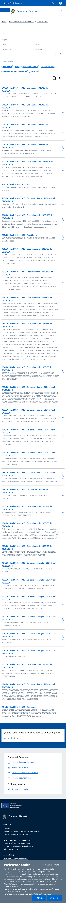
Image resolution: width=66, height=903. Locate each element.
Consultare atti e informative (21, 21)
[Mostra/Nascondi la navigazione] (4, 9)
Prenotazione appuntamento (15, 858)
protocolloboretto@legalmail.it (20, 846)
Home (3, 21)
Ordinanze (34, 71)
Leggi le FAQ (8, 854)
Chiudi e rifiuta (53, 864)
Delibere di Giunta (47, 66)
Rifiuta (40, 898)
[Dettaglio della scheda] (62, 94)
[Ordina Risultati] (60, 78)
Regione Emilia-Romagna (13, 3)
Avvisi (17, 66)
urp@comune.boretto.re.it (20, 843)
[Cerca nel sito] (60, 11)
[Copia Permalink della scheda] (62, 90)
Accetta (56, 898)
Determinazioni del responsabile (15, 71)
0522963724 (12, 849)
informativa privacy (43, 893)
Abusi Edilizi (7, 66)
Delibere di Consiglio (30, 66)
